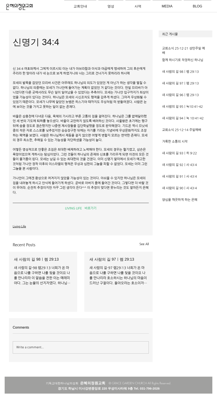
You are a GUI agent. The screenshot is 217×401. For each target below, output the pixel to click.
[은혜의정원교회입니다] (19, 7)
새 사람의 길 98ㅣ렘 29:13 (36, 259)
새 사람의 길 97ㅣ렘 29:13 (111, 259)
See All (144, 244)
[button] (185, 33)
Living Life (19, 226)
